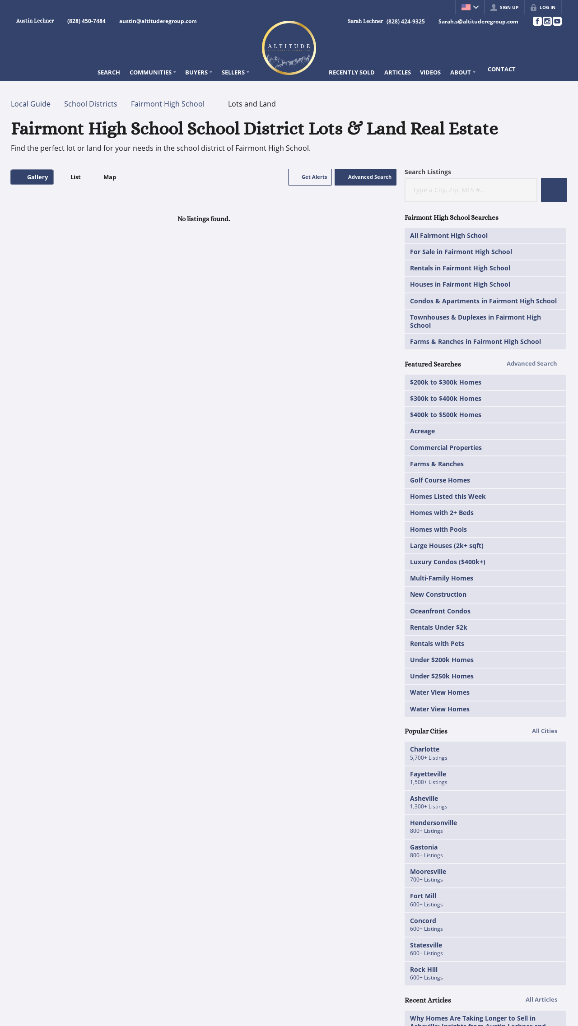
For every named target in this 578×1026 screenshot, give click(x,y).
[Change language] (470, 7)
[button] (310, 177)
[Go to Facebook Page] (537, 21)
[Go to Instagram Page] (547, 21)
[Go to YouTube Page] (557, 21)
